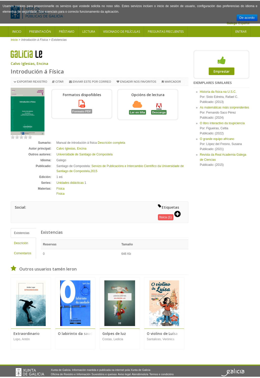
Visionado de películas (121, 31)
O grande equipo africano (217, 139)
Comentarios (22, 253)
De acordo (247, 18)
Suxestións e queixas (104, 374)
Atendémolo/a (140, 374)
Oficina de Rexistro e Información (70, 374)
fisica (163, 217)
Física (60, 188)
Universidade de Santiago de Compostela (84, 154)
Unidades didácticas (70, 183)
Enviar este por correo (92, 81)
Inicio (16, 31)
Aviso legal (124, 374)
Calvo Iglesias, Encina (29, 63)
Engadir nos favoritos (138, 81)
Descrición (21, 243)
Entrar (241, 31)
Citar (59, 81)
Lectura (88, 31)
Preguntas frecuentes (166, 31)
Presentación (40, 31)
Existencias (21, 233)
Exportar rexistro (32, 81)
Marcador (173, 81)
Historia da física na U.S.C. (218, 92)
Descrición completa (111, 143)
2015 (94, 171)
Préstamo (66, 31)
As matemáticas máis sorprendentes (224, 107)
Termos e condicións (161, 374)
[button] (179, 214)
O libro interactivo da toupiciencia (222, 123)
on (13, 137)
